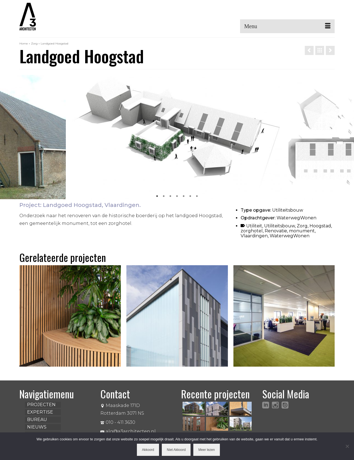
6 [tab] (190, 196)
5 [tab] (183, 196)
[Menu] (287, 26)
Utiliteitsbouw (279, 225)
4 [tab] (177, 196)
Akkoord (148, 450)
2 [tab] (163, 196)
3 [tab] (170, 196)
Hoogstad (320, 225)
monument (302, 230)
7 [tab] (197, 196)
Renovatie (276, 230)
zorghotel (252, 230)
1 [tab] (157, 196)
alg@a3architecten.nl (128, 431)
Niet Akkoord (176, 450)
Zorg (302, 225)
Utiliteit (254, 225)
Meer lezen (206, 450)
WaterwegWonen (289, 235)
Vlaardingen (254, 235)
